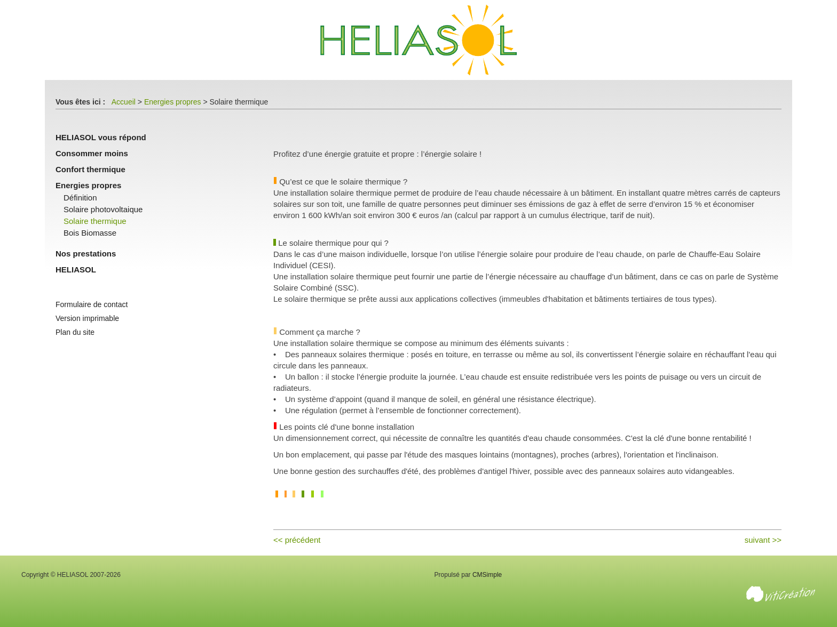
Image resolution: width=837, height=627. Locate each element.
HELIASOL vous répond (101, 137)
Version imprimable (87, 318)
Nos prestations (86, 253)
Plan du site (75, 332)
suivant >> (763, 539)
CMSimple (487, 574)
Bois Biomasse (90, 232)
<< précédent (296, 539)
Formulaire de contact (92, 304)
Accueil (124, 102)
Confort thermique (90, 169)
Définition (80, 197)
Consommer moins (92, 153)
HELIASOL (76, 269)
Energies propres (172, 102)
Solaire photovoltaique (103, 209)
